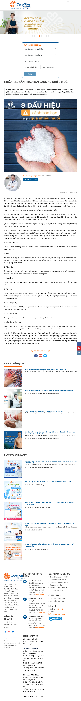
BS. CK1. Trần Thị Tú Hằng (35, 485)
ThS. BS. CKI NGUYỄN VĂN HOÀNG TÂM (40, 467)
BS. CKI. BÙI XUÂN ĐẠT (34, 530)
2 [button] (34, 36)
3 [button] (37, 36)
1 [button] (32, 36)
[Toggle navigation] (68, 2)
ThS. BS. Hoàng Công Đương (32, 176)
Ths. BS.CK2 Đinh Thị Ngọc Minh (37, 549)
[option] (40, 22)
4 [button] (39, 36)
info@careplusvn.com (56, 614)
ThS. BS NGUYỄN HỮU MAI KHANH (38, 508)
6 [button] (44, 36)
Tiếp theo (30, 74)
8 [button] (48, 36)
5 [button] (41, 36)
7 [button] (46, 36)
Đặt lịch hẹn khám (30, 179)
